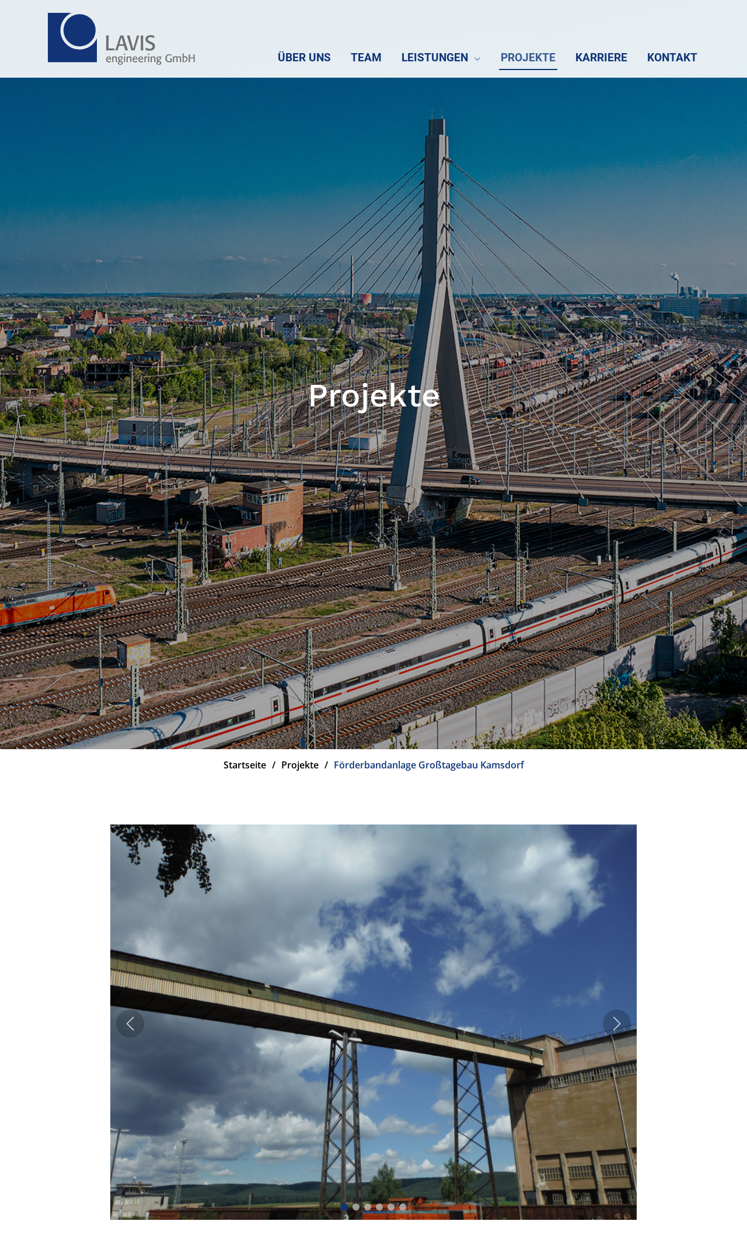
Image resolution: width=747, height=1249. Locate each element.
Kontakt (672, 57)
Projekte (528, 57)
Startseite (245, 765)
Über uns (304, 57)
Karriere (601, 57)
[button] (344, 1208)
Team (366, 57)
